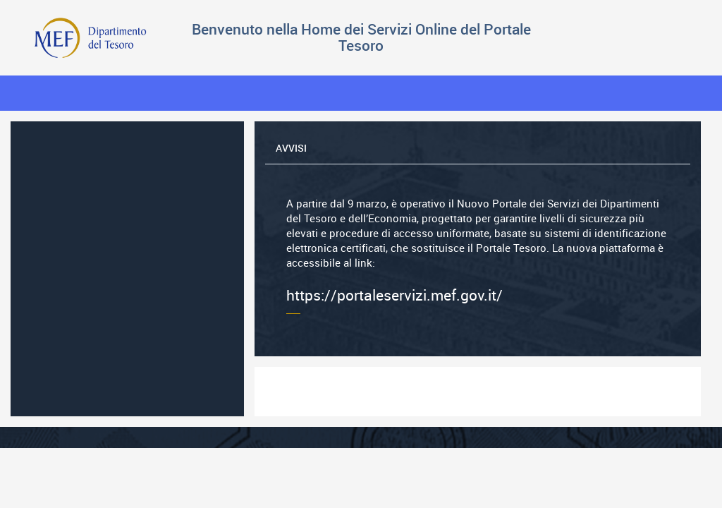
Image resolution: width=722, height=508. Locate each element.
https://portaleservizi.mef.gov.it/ (477, 250)
